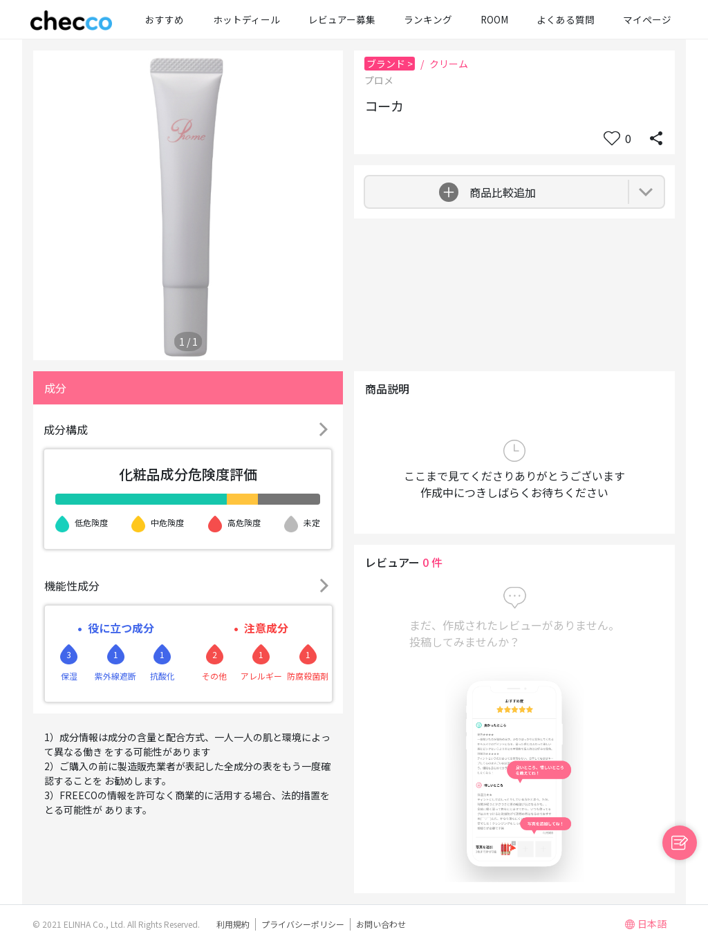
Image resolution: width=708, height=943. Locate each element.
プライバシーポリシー (302, 924)
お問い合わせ (381, 924)
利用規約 (233, 924)
